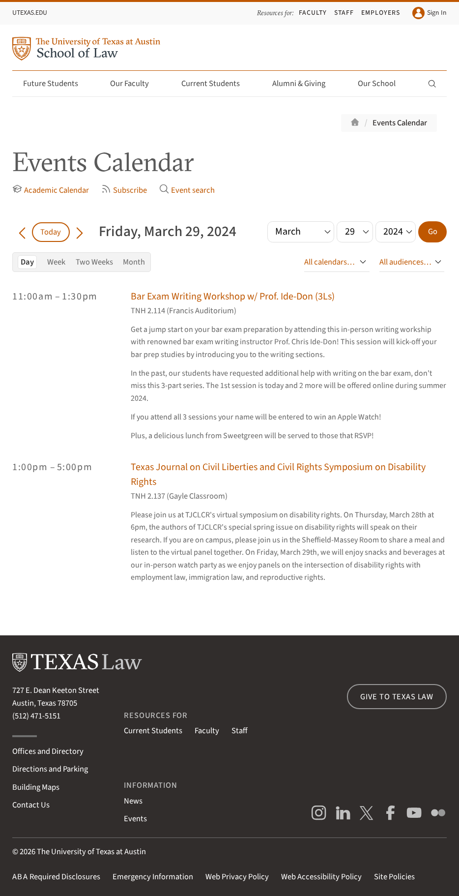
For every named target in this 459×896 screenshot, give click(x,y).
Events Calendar (400, 123)
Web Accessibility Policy (321, 877)
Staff (344, 13)
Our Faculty (135, 84)
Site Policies (394, 877)
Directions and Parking (50, 769)
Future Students (56, 84)
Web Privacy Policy (237, 877)
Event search (187, 190)
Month (134, 262)
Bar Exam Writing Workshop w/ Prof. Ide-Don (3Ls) (233, 296)
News (133, 801)
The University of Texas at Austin (91, 852)
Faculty (313, 13)
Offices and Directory (48, 751)
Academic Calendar (50, 190)
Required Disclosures (56, 877)
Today (50, 232)
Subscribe (124, 190)
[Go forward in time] (79, 232)
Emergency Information (153, 877)
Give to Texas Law (396, 697)
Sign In (429, 13)
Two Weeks (94, 262)
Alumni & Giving (304, 84)
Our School (382, 84)
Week (56, 262)
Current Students (216, 84)
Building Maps (35, 787)
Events (135, 819)
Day (27, 262)
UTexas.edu (29, 13)
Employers (380, 13)
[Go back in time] (22, 232)
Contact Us (31, 805)
